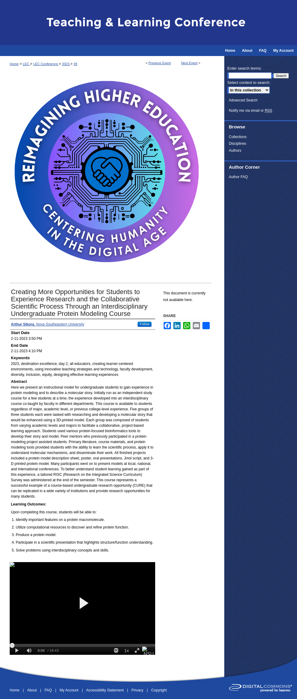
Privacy (138, 690)
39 (75, 64)
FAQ (49, 690)
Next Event (189, 63)
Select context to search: (248, 82)
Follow (144, 324)
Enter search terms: (244, 68)
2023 (66, 64)
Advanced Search (243, 100)
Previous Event (159, 63)
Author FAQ (238, 177)
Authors (235, 150)
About (32, 690)
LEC (26, 64)
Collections (238, 137)
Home (14, 64)
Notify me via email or (250, 110)
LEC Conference (46, 64)
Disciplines (237, 143)
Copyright (159, 690)
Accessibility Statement (105, 690)
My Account (69, 690)
